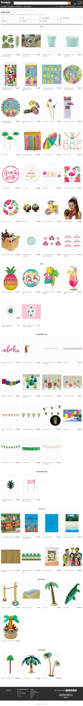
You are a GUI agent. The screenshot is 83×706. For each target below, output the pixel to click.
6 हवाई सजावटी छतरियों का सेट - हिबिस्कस (28, 122)
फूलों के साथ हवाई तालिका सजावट (7, 254)
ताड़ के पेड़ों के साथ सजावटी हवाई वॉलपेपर (28, 571)
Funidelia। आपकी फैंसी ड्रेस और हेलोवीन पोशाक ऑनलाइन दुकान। (5, 3)
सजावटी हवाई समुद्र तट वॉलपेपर (68, 537)
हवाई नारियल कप (25, 221)
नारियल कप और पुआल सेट (68, 221)
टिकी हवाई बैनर (66, 362)
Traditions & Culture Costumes (16, 10)
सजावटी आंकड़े (45, 21)
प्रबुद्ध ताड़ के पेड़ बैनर (46, 429)
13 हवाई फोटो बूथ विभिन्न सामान (69, 570)
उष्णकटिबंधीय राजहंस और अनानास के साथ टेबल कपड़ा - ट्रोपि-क (27, 89)
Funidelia (2, 10)
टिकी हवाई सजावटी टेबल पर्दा (27, 154)
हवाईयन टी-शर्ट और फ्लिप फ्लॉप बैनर (7, 430)
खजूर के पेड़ (45, 678)
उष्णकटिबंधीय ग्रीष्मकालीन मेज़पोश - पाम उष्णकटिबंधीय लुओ (7, 88)
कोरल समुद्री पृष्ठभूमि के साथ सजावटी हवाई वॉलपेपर (27, 537)
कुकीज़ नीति (32, 695)
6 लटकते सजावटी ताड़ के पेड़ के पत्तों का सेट (27, 396)
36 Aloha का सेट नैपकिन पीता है (69, 188)
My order (19, 691)
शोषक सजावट (24, 21)
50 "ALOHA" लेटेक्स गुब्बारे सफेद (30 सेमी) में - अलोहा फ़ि (28, 326)
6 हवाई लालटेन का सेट (67, 429)
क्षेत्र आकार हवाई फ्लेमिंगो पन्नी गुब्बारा (27, 292)
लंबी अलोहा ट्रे (45, 188)
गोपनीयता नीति (32, 693)
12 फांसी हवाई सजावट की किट (68, 396)
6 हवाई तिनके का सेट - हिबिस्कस (48, 121)
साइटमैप (31, 696)
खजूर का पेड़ (45, 607)
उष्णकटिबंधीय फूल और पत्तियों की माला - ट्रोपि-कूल (48, 363)
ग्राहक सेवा (8, 690)
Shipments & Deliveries (21, 693)
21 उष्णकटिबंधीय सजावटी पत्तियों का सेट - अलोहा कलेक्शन (7, 55)
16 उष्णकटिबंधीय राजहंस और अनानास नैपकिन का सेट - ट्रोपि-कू (48, 89)
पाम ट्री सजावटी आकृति (26, 678)
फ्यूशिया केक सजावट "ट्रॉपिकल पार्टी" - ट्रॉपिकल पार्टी (27, 500)
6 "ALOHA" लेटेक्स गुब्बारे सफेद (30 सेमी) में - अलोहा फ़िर (7, 326)
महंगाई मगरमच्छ (66, 607)
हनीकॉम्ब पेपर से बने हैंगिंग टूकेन (27, 362)
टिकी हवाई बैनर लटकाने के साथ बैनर (7, 396)
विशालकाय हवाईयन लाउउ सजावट (7, 537)
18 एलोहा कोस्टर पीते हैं (6, 188)
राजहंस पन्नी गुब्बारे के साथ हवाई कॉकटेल (68, 292)
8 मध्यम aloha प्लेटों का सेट (6, 221)
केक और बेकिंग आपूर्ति (66, 18)
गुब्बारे (23, 18)
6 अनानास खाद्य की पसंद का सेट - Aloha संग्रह (7, 500)
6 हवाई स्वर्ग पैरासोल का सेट (47, 221)
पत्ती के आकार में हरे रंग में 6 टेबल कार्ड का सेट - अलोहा (28, 55)
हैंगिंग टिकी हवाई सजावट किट (48, 396)
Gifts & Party (27, 6)
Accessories (18, 6)
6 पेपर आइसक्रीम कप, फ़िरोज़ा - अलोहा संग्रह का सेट (68, 55)
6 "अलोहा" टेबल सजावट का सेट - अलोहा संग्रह (69, 255)
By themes (10, 6)
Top (57, 6)
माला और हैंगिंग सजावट (46, 18)
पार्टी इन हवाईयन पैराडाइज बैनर (27, 429)
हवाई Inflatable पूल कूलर (27, 607)
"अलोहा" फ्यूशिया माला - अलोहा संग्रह (7, 363)
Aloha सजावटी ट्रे (25, 188)
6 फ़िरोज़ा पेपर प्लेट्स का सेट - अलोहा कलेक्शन (27, 255)
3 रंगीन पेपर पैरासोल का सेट (47, 154)
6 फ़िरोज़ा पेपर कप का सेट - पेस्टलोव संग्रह (47, 55)
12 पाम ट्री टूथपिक (5, 154)
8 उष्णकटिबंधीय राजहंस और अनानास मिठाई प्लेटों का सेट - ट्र (69, 88)
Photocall (4, 21)
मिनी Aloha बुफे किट (67, 154)
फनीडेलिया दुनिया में (33, 691)
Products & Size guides (21, 692)
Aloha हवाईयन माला (26, 462)
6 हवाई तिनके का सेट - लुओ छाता (69, 121)
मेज (2, 18)
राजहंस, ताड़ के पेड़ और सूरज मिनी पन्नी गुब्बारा (48, 292)
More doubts (19, 696)
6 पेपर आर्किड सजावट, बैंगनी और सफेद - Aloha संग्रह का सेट (48, 255)
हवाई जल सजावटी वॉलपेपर (47, 537)
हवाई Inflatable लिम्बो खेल (6, 607)
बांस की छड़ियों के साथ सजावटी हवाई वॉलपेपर (7, 571)
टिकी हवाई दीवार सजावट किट (48, 570)
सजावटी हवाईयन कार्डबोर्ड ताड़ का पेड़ (7, 679)
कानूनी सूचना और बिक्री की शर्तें (34, 692)
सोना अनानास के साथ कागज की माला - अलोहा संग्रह (48, 463)
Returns (18, 695)
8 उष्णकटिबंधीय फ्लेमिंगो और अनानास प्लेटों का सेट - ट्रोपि (7, 122)
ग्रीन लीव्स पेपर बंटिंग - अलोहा (7, 462)
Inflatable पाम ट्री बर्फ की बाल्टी (7, 641)
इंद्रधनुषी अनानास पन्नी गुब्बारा (7, 292)
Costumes (3, 6)
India (31, 697)
